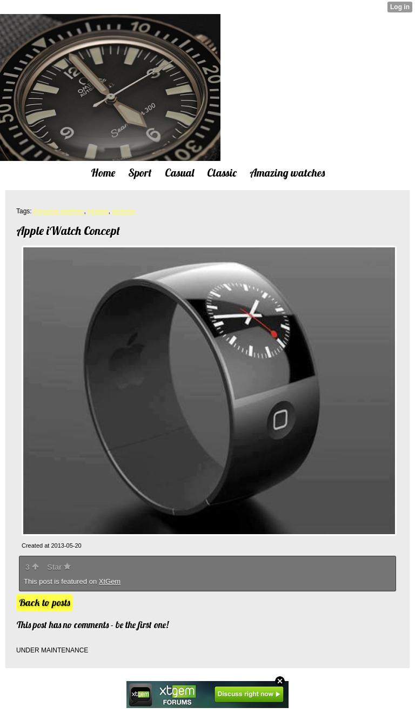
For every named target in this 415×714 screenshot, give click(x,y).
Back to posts (44, 602)
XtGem (110, 581)
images (98, 211)
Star (59, 567)
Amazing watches (58, 211)
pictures (123, 211)
